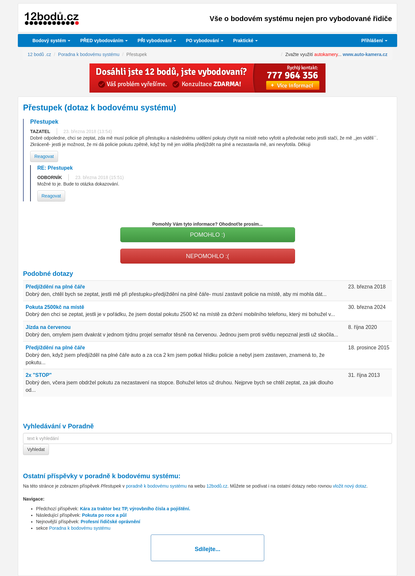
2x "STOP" (39, 375)
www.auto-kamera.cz (365, 54)
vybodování (156, 40)
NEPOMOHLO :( (207, 256)
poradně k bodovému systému (131, 476)
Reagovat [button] (44, 156)
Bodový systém (51, 40)
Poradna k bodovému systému (79, 528)
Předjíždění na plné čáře (55, 286)
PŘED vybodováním (104, 40)
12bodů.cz (217, 486)
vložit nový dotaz (350, 486)
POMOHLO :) (207, 235)
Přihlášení (374, 40)
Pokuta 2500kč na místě (55, 307)
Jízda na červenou (48, 327)
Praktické (245, 40)
